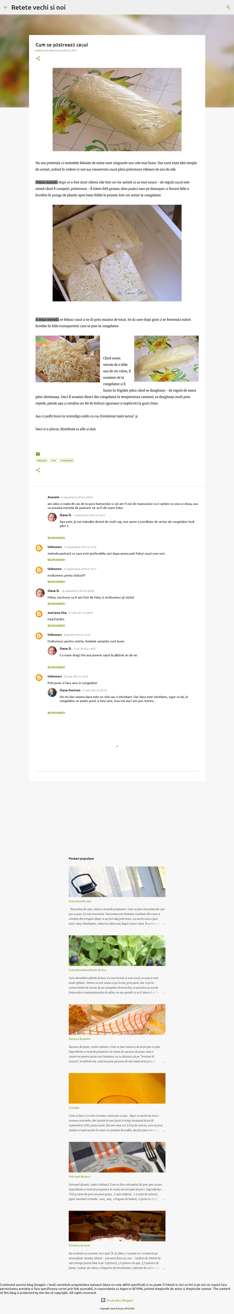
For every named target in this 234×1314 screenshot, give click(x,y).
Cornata (74, 1107)
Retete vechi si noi (38, 7)
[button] (37, 58)
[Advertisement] (117, 815)
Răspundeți (56, 538)
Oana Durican (70, 690)
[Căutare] (71, 7)
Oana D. (66, 515)
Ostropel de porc (79, 1176)
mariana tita (57, 612)
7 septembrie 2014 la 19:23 (89, 515)
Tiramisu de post (79, 1245)
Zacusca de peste (79, 1039)
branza (42, 460)
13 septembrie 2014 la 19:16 (79, 547)
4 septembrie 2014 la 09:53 (77, 497)
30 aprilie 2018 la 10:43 (76, 634)
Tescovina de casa (80, 901)
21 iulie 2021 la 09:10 (94, 690)
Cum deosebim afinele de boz (87, 970)
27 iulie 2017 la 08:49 (80, 612)
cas (53, 460)
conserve (66, 460)
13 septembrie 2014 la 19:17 (79, 569)
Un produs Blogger (117, 1300)
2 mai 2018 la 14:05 (84, 648)
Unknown (55, 547)
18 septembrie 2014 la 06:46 (77, 590)
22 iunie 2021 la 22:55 (75, 676)
